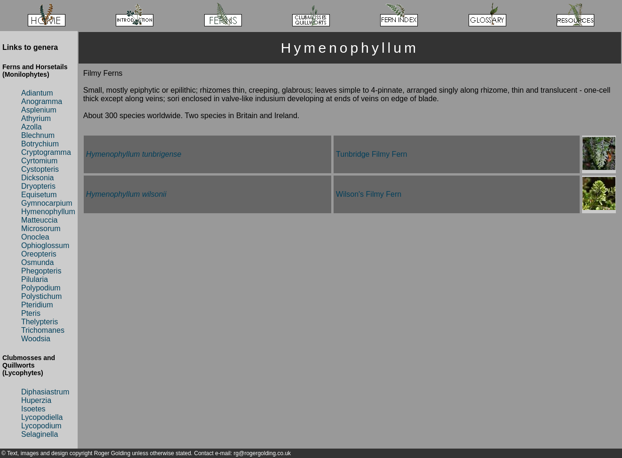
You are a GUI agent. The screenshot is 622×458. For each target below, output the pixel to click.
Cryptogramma (46, 152)
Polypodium (41, 288)
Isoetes (33, 409)
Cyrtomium (39, 161)
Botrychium (40, 144)
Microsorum (41, 229)
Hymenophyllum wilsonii (126, 194)
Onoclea (35, 237)
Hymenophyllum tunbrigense (134, 154)
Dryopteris (38, 186)
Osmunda (37, 262)
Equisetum (39, 195)
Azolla (31, 127)
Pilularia (34, 279)
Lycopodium (41, 426)
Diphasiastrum (45, 392)
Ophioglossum (45, 245)
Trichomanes (42, 330)
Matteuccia (39, 220)
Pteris (30, 313)
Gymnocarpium (46, 203)
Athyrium (36, 118)
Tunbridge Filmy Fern (371, 154)
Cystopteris (40, 169)
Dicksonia (37, 178)
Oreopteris (38, 254)
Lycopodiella (42, 417)
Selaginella (39, 434)
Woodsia (35, 339)
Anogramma (41, 101)
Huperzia (36, 400)
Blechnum (38, 135)
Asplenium (38, 110)
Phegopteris (41, 271)
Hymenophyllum (48, 212)
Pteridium (37, 305)
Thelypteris (39, 322)
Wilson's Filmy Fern (368, 194)
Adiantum (37, 93)
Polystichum (41, 296)
